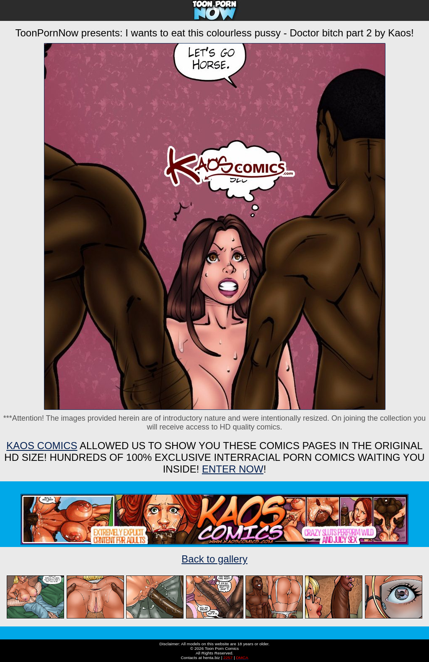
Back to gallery (214, 559)
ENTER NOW (233, 469)
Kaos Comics (41, 445)
